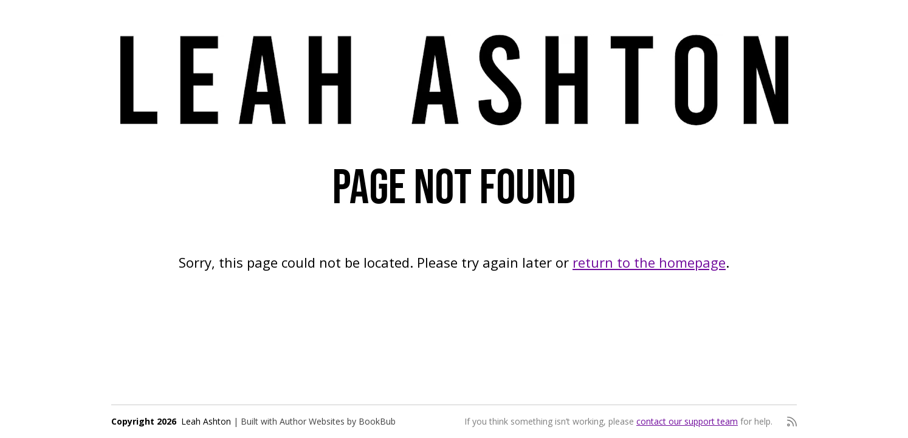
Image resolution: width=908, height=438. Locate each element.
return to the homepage (649, 262)
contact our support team (687, 421)
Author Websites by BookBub (338, 421)
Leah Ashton (206, 421)
